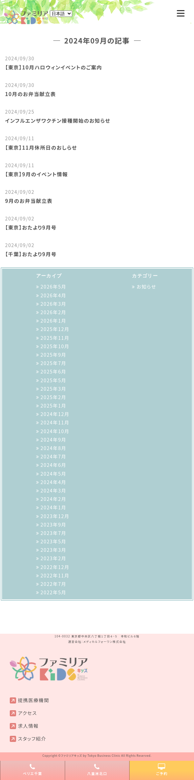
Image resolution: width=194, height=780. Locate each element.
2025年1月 (53, 405)
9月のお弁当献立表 (29, 200)
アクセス (27, 713)
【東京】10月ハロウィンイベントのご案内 (53, 67)
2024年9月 (53, 439)
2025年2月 (53, 397)
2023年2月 (53, 558)
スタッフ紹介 (32, 738)
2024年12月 (55, 414)
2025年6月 (53, 371)
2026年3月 (53, 303)
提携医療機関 (33, 700)
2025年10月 (55, 346)
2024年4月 (53, 482)
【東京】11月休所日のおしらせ (41, 147)
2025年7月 (53, 363)
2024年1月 (53, 507)
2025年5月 (53, 380)
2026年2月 (53, 312)
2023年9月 (53, 524)
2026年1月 (53, 320)
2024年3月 (53, 490)
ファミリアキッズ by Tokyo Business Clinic (90, 755)
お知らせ (146, 286)
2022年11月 (55, 575)
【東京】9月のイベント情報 (36, 174)
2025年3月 (53, 388)
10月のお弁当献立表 (30, 93)
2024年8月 (53, 448)
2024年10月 (55, 431)
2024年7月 (53, 456)
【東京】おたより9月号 (31, 227)
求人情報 (28, 725)
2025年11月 (55, 337)
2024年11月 (55, 422)
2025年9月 (53, 354)
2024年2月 (53, 499)
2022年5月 (53, 592)
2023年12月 (55, 516)
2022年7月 (53, 583)
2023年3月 (53, 549)
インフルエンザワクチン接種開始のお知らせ (57, 120)
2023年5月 (53, 541)
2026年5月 (53, 286)
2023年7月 (53, 533)
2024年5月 (53, 473)
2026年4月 (53, 295)
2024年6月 (53, 464)
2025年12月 (55, 329)
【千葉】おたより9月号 (31, 254)
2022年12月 (55, 567)
